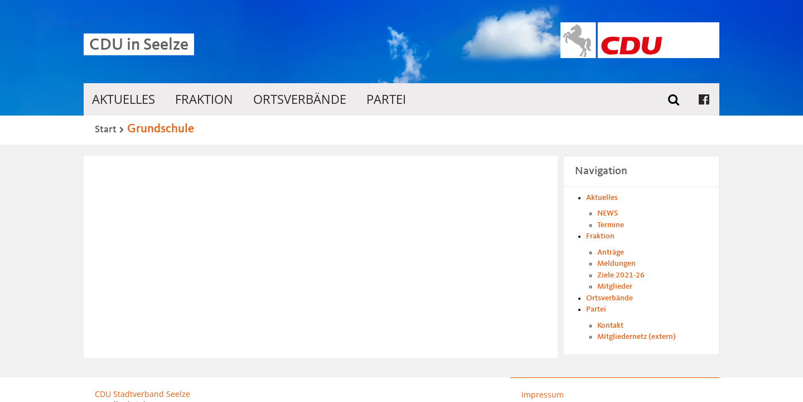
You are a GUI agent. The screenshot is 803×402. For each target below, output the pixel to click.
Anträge (610, 252)
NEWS (607, 213)
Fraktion (204, 99)
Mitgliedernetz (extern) (636, 337)
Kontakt (610, 325)
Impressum (542, 394)
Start (106, 130)
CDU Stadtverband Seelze (142, 394)
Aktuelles (123, 99)
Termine (610, 225)
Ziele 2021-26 (621, 275)
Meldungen (616, 263)
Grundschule (160, 129)
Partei (386, 99)
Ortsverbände (299, 99)
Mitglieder (614, 286)
